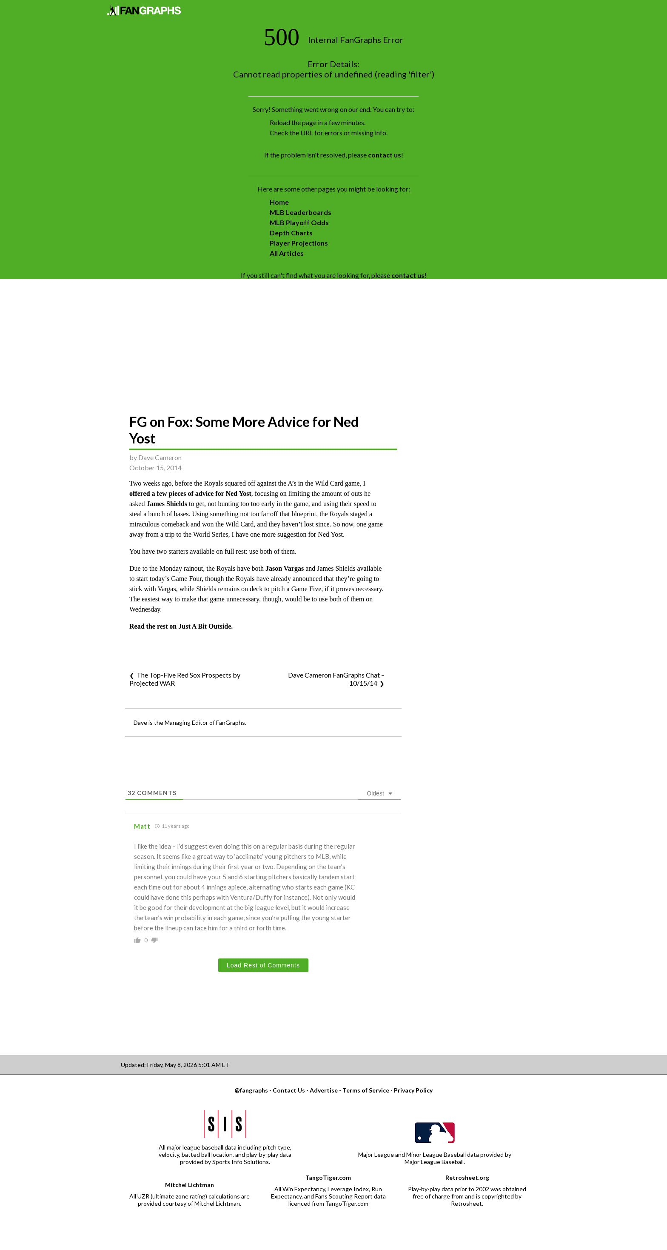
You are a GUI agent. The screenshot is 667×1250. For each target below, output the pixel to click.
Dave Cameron (160, 457)
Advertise (324, 1090)
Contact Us (289, 1090)
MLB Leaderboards (300, 212)
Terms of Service (365, 1090)
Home (279, 202)
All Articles (287, 253)
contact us (384, 155)
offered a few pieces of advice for (177, 493)
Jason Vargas (284, 568)
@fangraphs (251, 1090)
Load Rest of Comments (263, 965)
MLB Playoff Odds (299, 222)
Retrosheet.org (467, 1177)
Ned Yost (238, 493)
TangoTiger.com (328, 1177)
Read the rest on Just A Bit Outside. (181, 626)
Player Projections (299, 243)
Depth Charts (291, 233)
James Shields (166, 503)
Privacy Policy (413, 1090)
